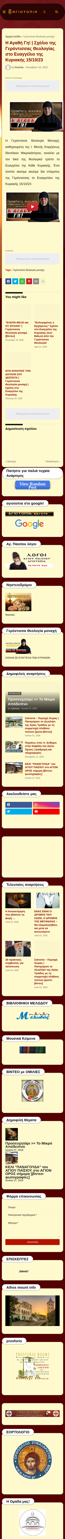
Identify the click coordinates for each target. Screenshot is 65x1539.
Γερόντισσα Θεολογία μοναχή (38, 36)
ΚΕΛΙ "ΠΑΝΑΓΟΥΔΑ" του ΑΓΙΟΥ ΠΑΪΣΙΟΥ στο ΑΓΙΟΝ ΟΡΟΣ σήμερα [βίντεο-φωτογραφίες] (41, 769)
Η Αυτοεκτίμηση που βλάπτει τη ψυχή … (15, 915)
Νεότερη (11, 461)
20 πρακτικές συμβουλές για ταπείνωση (14, 963)
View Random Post (32, 485)
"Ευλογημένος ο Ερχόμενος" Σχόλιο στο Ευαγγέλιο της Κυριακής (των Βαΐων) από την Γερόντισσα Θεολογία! (46, 332)
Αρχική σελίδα (12, 36)
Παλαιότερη (52, 461)
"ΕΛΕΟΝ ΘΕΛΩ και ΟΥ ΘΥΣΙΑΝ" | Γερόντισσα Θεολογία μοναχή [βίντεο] (16, 329)
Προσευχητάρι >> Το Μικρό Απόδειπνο (31, 701)
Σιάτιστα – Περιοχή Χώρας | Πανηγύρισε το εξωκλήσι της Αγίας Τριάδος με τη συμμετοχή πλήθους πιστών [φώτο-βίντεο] (42, 725)
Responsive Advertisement (32, 85)
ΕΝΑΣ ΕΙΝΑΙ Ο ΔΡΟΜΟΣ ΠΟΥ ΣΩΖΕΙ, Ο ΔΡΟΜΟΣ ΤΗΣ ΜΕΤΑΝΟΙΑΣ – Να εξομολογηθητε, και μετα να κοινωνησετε (46, 921)
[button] (4, 12)
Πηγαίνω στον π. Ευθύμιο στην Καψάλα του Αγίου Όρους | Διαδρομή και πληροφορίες (41, 747)
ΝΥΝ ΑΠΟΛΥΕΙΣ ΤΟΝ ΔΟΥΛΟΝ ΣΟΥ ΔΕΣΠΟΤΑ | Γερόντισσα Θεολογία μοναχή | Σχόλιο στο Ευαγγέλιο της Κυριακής (18, 382)
